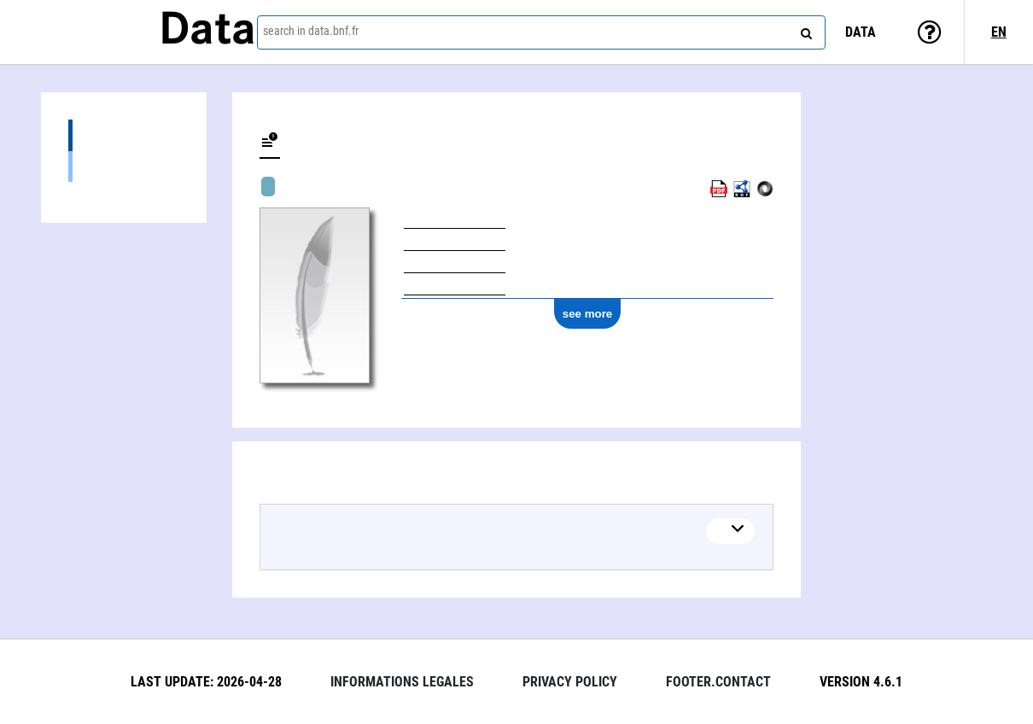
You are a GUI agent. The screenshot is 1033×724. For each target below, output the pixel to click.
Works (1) (123, 135)
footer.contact (718, 682)
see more (588, 313)
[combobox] (541, 32)
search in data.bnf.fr (311, 31)
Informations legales (402, 682)
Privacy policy (569, 682)
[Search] (804, 29)
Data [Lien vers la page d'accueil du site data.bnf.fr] (207, 31)
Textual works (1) (123, 166)
